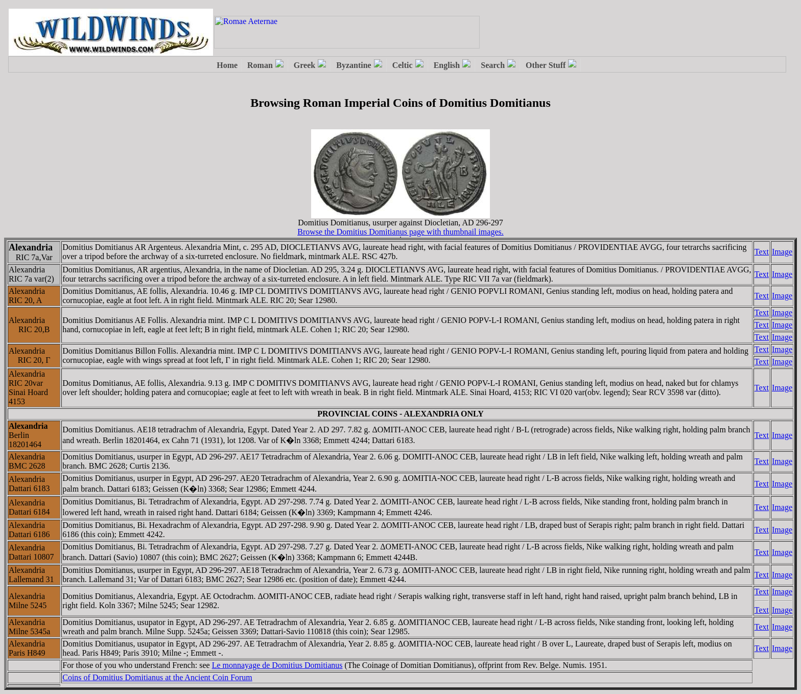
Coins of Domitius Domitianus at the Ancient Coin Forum (157, 677)
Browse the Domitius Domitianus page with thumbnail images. (400, 231)
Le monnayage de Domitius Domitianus (277, 665)
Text (762, 251)
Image (782, 251)
